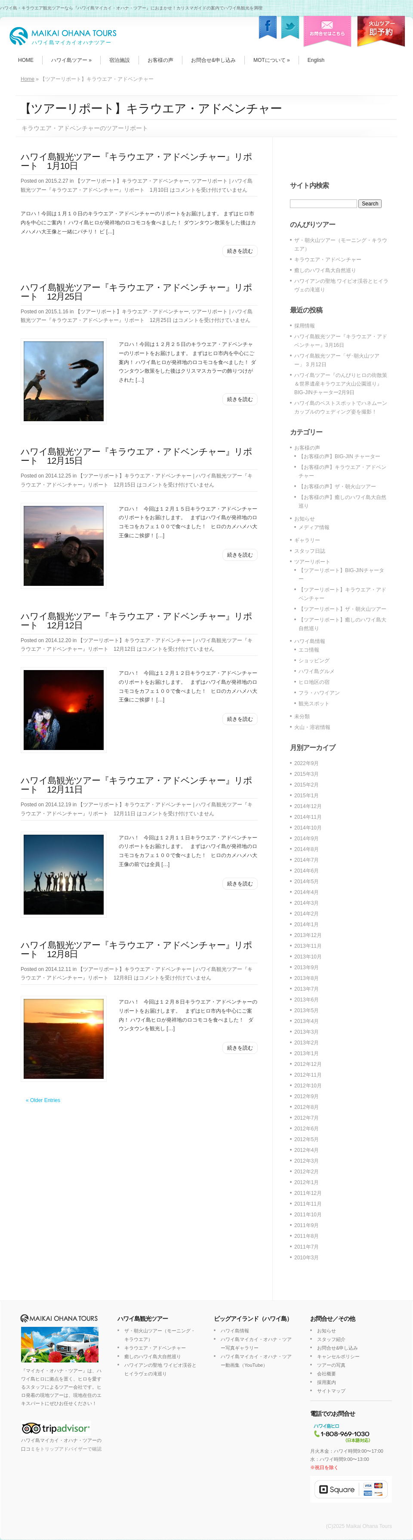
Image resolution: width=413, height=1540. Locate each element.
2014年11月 (308, 817)
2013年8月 (306, 978)
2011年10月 (308, 1215)
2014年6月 (306, 871)
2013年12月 (308, 935)
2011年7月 (306, 1247)
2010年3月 (306, 1258)
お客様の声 (160, 60)
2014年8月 (306, 849)
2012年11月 (308, 1075)
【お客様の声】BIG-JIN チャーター (339, 456)
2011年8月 (306, 1236)
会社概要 (326, 1373)
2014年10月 (308, 828)
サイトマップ (331, 1390)
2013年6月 (306, 1000)
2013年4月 (306, 1021)
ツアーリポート (209, 181)
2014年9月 (306, 839)
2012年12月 (308, 1064)
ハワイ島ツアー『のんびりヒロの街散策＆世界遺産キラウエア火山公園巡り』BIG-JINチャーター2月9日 (340, 383)
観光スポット (314, 704)
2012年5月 (306, 1139)
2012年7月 (306, 1118)
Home (27, 79)
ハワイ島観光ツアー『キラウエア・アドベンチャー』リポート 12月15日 (136, 456)
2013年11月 (308, 946)
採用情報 (304, 326)
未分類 (302, 716)
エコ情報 (309, 650)
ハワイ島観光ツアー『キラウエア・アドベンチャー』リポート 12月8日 (136, 949)
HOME (26, 60)
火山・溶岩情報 (312, 727)
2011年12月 (308, 1193)
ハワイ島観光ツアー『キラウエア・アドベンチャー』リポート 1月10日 (136, 161)
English (316, 60)
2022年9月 (306, 763)
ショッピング (314, 661)
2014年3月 (306, 903)
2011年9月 (306, 1225)
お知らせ (304, 519)
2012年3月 (306, 1161)
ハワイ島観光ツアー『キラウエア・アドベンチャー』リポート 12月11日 (136, 784)
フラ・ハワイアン (319, 693)
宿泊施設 (119, 60)
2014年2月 (306, 914)
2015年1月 (306, 796)
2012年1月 (306, 1182)
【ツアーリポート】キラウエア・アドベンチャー (132, 181)
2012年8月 (306, 1107)
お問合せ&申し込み (213, 60)
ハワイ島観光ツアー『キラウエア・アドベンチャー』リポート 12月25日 (136, 291)
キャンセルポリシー (338, 1356)
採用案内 (326, 1382)
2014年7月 (306, 860)
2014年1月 (306, 925)
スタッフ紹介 (331, 1339)
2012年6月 (306, 1129)
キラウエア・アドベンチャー (327, 260)
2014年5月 (306, 882)
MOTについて (271, 60)
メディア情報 (314, 527)
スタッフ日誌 (309, 551)
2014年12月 (308, 806)
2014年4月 (306, 892)
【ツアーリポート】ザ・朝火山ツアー (342, 609)
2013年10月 (308, 957)
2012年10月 (308, 1086)
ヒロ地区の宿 (314, 682)
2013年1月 (306, 1053)
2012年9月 (306, 1096)
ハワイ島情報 (309, 641)
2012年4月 (306, 1150)
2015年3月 (306, 774)
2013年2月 (306, 1043)
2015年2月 (306, 785)
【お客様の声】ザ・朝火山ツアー (337, 487)
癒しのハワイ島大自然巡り (325, 270)
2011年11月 (308, 1204)
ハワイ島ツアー (71, 60)
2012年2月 (306, 1172)
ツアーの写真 (331, 1365)
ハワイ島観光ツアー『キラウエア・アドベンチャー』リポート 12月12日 (136, 620)
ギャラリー (307, 540)
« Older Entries (43, 1100)
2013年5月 (306, 1010)
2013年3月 (306, 1032)
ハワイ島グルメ (317, 671)
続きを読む (240, 251)
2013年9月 (306, 967)
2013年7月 (306, 989)
